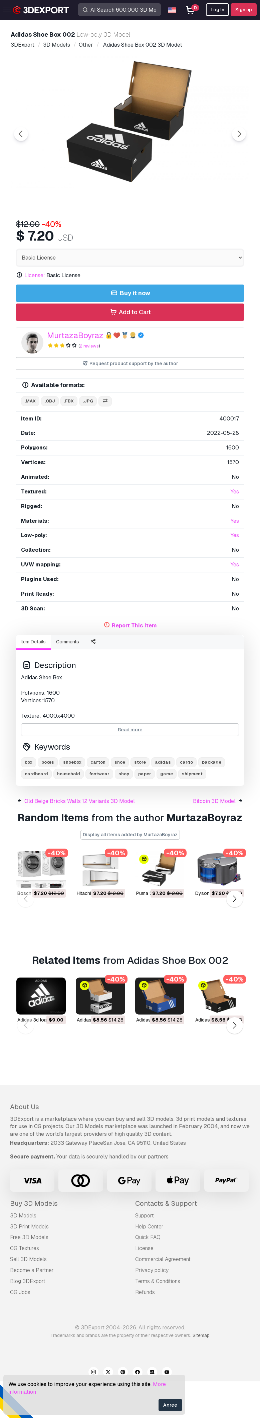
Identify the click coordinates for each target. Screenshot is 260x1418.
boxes (47, 799)
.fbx (69, 437)
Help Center (149, 1263)
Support (144, 1252)
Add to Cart (130, 349)
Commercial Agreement (163, 1295)
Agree (170, 1405)
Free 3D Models (29, 1273)
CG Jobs (20, 1328)
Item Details (33, 678)
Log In (217, 10)
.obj (50, 437)
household (68, 810)
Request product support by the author (130, 400)
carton (97, 799)
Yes (235, 528)
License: (34, 312)
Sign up (243, 10)
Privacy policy (152, 1306)
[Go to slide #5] (220, 232)
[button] (234, 936)
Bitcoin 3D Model (214, 837)
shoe (119, 799)
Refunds (145, 1328)
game (166, 810)
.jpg (88, 437)
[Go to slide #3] (135, 232)
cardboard (36, 810)
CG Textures (24, 1284)
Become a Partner (32, 1306)
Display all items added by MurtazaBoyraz (130, 871)
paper (144, 810)
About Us (24, 1143)
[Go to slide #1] (49, 232)
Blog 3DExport (27, 1317)
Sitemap (201, 1372)
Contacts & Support (166, 1240)
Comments (67, 678)
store (140, 799)
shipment (192, 810)
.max (30, 437)
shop (123, 810)
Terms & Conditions (157, 1317)
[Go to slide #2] (92, 232)
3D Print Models (29, 1263)
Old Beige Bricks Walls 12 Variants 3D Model (79, 837)
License (144, 1284)
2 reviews (89, 382)
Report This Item (134, 662)
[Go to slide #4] (178, 232)
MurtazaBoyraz (75, 372)
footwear (99, 810)
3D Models (23, 1252)
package (211, 799)
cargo (186, 799)
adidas (163, 799)
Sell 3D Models (28, 1295)
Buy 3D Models (34, 1240)
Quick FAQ (148, 1273)
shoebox (72, 799)
